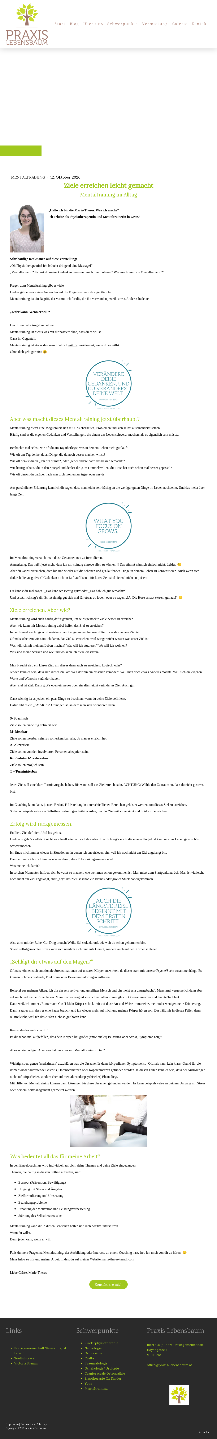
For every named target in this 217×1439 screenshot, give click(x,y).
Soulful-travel (24, 1358)
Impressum (12, 1425)
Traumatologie (96, 1363)
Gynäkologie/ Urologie (102, 1368)
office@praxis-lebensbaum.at (169, 1365)
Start (60, 24)
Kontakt (200, 24)
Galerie (180, 24)
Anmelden (205, 1433)
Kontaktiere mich (108, 1284)
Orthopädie (93, 1353)
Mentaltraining (28, 177)
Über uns (93, 24)
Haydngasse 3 (157, 1350)
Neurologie (93, 1348)
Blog (74, 24)
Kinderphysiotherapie (101, 1343)
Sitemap (42, 1425)
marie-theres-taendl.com (117, 1259)
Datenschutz (28, 1425)
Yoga (88, 1384)
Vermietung (155, 24)
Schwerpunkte (122, 24)
